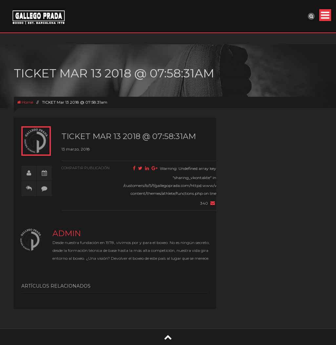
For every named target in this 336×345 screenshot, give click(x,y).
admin (66, 233)
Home (25, 102)
